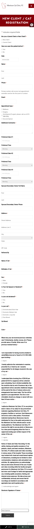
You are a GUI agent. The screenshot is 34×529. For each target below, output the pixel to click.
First (2, 71)
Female (5, 283)
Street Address (6, 220)
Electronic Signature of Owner (11, 491)
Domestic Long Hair (9, 315)
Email (3, 97)
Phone (3, 83)
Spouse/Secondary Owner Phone (11, 204)
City (2, 234)
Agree (5, 361)
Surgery (5, 112)
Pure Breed (6, 317)
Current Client (7, 42)
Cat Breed (4, 321)
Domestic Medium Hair (10, 312)
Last (2, 78)
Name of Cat (5, 261)
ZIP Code (4, 248)
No (4, 52)
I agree (5, 437)
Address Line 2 (6, 227)
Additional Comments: (8, 123)
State (3, 241)
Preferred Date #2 (7, 153)
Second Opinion (8, 119)
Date (2, 56)
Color (3, 330)
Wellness (5, 109)
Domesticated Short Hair (10, 309)
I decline (5, 440)
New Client (6, 40)
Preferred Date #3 (7, 170)
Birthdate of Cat (6, 269)
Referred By (5, 252)
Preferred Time (6, 145)
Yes (4, 49)
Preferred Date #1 (7, 137)
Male (4, 280)
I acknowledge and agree (10, 486)
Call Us (8, 527)
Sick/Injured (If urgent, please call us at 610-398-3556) (16, 115)
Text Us (25, 527)
